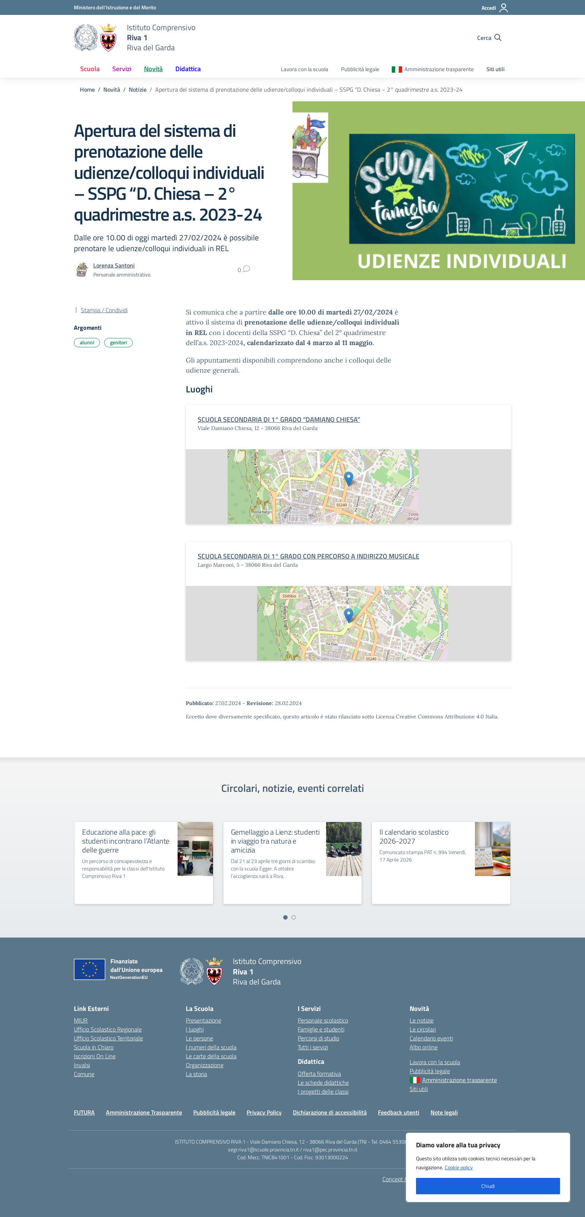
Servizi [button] (121, 69)
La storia (196, 1073)
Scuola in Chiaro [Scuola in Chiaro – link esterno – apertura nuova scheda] (93, 1047)
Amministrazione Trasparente (144, 1112)
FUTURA (84, 1112)
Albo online (424, 1047)
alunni (87, 342)
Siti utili (496, 69)
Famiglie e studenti (321, 1029)
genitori (118, 342)
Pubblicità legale (360, 69)
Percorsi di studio (318, 1038)
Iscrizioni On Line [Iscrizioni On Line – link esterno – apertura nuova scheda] (95, 1056)
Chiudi (488, 1186)
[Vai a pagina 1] (285, 917)
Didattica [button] (188, 69)
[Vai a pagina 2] (293, 917)
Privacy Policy (264, 1112)
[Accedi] (495, 8)
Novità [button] (153, 69)
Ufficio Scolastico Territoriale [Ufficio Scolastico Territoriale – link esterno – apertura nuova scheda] (108, 1038)
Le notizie (422, 1020)
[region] (488, 1167)
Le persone (199, 1038)
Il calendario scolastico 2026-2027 (413, 836)
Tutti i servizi (313, 1047)
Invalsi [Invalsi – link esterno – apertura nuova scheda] (82, 1064)
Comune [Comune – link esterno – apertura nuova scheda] (84, 1073)
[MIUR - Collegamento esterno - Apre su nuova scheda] (115, 7)
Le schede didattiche (323, 1082)
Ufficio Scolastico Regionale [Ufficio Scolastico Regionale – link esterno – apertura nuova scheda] (108, 1029)
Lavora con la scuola (304, 69)
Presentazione (203, 1020)
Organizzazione (204, 1064)
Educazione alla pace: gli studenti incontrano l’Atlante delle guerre (125, 841)
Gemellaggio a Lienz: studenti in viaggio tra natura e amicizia (275, 841)
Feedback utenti (398, 1112)
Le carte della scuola (211, 1056)
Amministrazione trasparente (439, 69)
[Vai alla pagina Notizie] (138, 89)
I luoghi (195, 1029)
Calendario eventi (431, 1038)
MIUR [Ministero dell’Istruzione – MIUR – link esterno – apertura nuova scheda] (81, 1020)
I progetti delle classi (323, 1091)
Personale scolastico (323, 1020)
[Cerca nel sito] (489, 37)
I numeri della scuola (211, 1047)
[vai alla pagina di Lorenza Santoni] (114, 265)
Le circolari (423, 1029)
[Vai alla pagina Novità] (111, 89)
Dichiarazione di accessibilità (330, 1112)
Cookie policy (459, 1167)
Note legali (444, 1112)
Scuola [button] (90, 69)
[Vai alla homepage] (96, 37)
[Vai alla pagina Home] (87, 89)
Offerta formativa (319, 1073)
